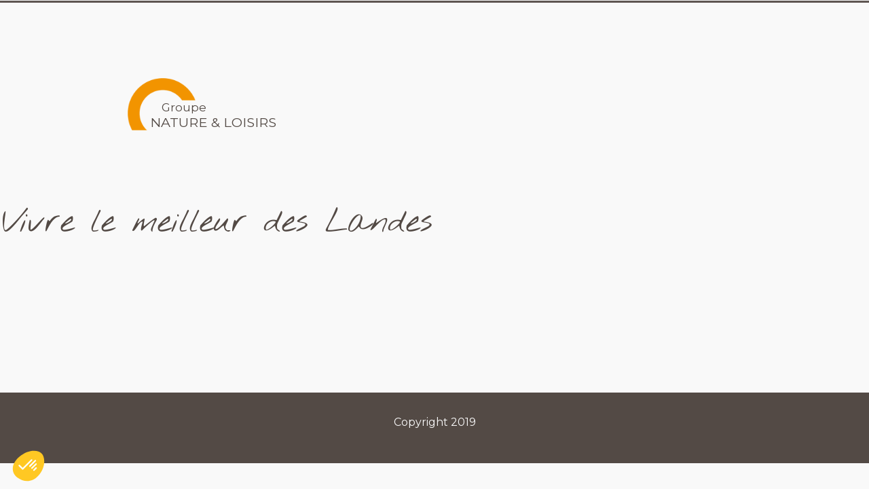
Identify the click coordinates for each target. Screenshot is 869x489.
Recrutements (675, 23)
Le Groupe (450, 23)
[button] (28, 466)
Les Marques (555, 23)
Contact (777, 23)
